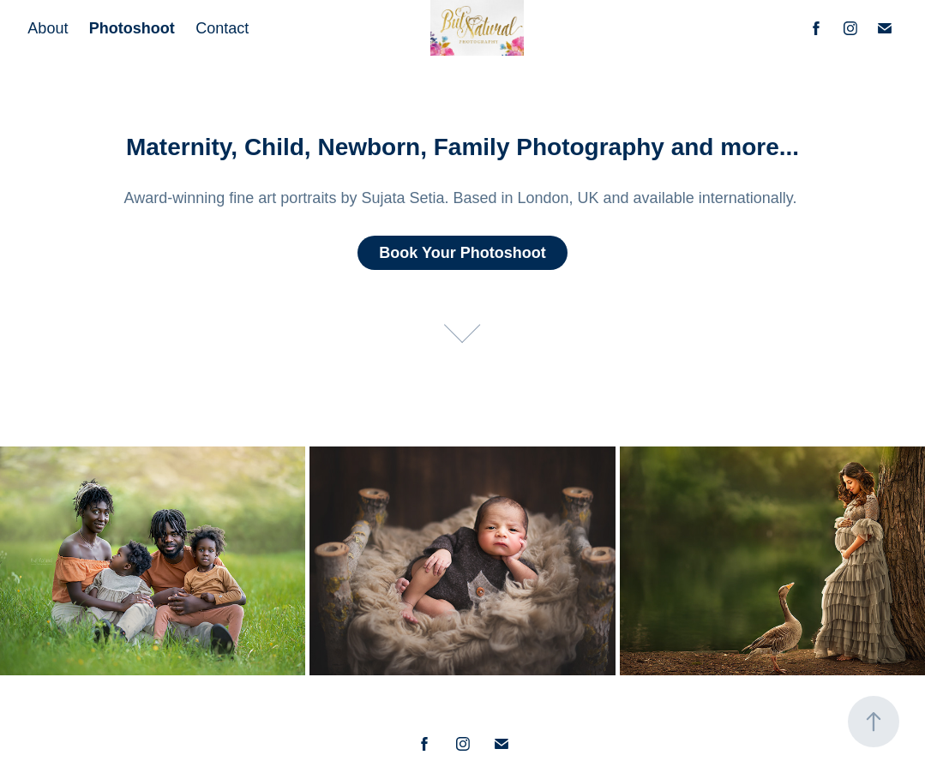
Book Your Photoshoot (462, 252)
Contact (222, 28)
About (47, 28)
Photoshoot (132, 28)
